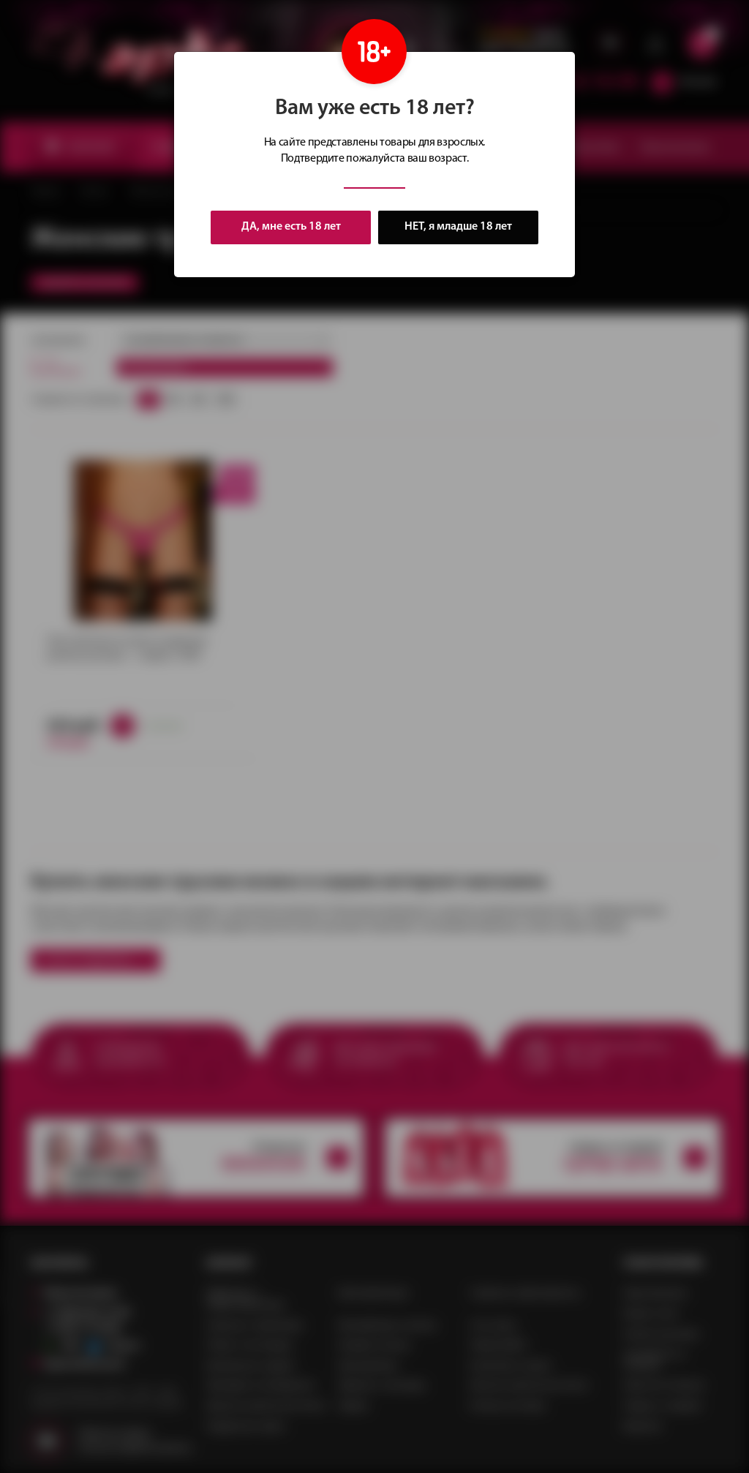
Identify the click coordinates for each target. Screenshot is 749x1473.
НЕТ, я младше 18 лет (458, 227)
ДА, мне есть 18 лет (291, 227)
